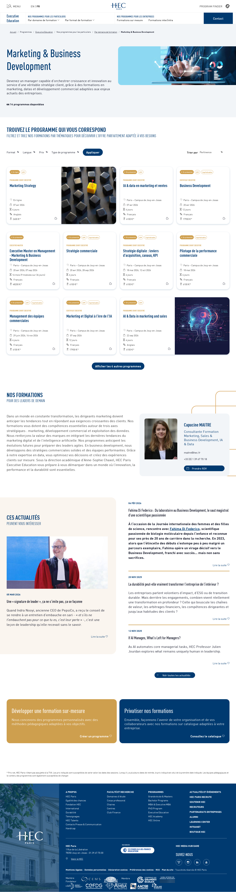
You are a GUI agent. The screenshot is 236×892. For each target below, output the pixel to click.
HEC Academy (155, 816)
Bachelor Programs (158, 800)
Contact (218, 18)
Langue (29, 152)
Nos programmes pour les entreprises (135, 16)
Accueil (13, 31)
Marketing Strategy (23, 185)
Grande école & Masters (160, 796)
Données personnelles (95, 869)
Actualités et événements (205, 792)
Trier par (192, 152)
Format (13, 152)
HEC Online (154, 820)
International (72, 808)
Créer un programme (94, 736)
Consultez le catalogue (205, 736)
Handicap (71, 828)
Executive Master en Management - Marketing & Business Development (32, 255)
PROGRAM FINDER (215, 6)
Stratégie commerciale (81, 250)
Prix (43, 152)
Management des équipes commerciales (27, 318)
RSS (158, 869)
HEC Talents (72, 820)
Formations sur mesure (130, 20)
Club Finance (113, 812)
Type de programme (65, 152)
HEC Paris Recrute (201, 796)
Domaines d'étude (116, 796)
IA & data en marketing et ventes (145, 185)
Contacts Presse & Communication (83, 824)
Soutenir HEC (197, 801)
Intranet (195, 826)
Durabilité (71, 812)
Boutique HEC (197, 831)
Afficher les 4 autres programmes (118, 366)
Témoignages (72, 816)
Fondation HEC (73, 804)
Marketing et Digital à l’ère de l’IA (89, 315)
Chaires (111, 804)
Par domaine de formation (105, 31)
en (32, 6)
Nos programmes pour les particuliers (47, 16)
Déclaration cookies (118, 869)
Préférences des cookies (142, 869)
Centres (111, 808)
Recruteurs (197, 806)
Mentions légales (74, 869)
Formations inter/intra (161, 20)
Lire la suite (99, 636)
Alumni (194, 816)
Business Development (195, 185)
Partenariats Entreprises (206, 811)
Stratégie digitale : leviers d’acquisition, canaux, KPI (141, 252)
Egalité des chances (76, 800)
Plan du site (167, 869)
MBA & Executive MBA (159, 804)
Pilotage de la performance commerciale (198, 252)
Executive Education (13, 18)
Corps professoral (116, 800)
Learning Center (200, 821)
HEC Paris (71, 796)
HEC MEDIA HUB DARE (187, 845)
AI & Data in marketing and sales (145, 315)
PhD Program (155, 808)
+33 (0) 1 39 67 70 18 (195, 459)
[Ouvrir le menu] (14, 6)
